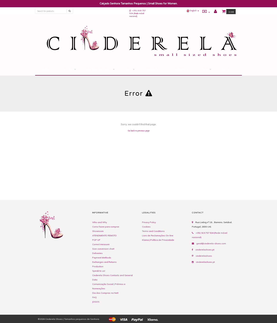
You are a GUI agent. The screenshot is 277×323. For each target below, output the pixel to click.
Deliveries (97, 253)
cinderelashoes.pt (204, 249)
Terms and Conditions (153, 231)
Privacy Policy (149, 222)
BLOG (225, 69)
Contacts (152, 69)
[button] (193, 10)
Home (46, 69)
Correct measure (101, 244)
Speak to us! (98, 270)
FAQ (94, 297)
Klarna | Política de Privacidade (158, 240)
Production (97, 266)
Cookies (146, 226)
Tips (205, 69)
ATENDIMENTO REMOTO (104, 235)
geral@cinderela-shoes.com (211, 243)
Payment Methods (101, 257)
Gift (128, 69)
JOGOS (95, 301)
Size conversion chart (103, 248)
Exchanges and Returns (104, 262)
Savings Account (99, 69)
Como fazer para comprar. (106, 226)
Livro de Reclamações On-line (157, 235)
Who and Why (99, 222)
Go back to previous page (138, 130)
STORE (68, 69)
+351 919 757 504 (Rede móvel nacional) (137, 13)
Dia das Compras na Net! (105, 293)
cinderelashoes (204, 255)
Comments (180, 69)
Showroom (98, 231)
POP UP (96, 240)
